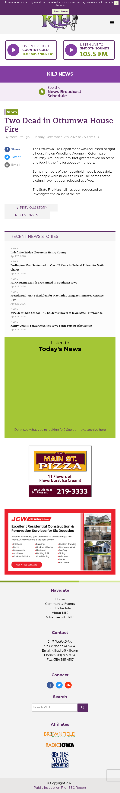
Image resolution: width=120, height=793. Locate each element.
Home (60, 599)
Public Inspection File (50, 787)
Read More (61, 11)
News (12, 112)
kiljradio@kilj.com (65, 650)
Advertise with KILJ (60, 617)
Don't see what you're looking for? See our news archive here (60, 429)
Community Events (60, 604)
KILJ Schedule (60, 608)
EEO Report (77, 787)
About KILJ (60, 613)
